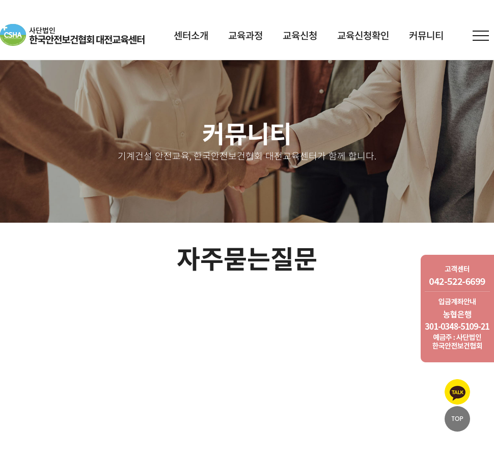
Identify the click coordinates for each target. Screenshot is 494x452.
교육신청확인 (363, 36)
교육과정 (245, 36)
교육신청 (300, 36)
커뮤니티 (426, 36)
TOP (457, 418)
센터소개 (191, 36)
